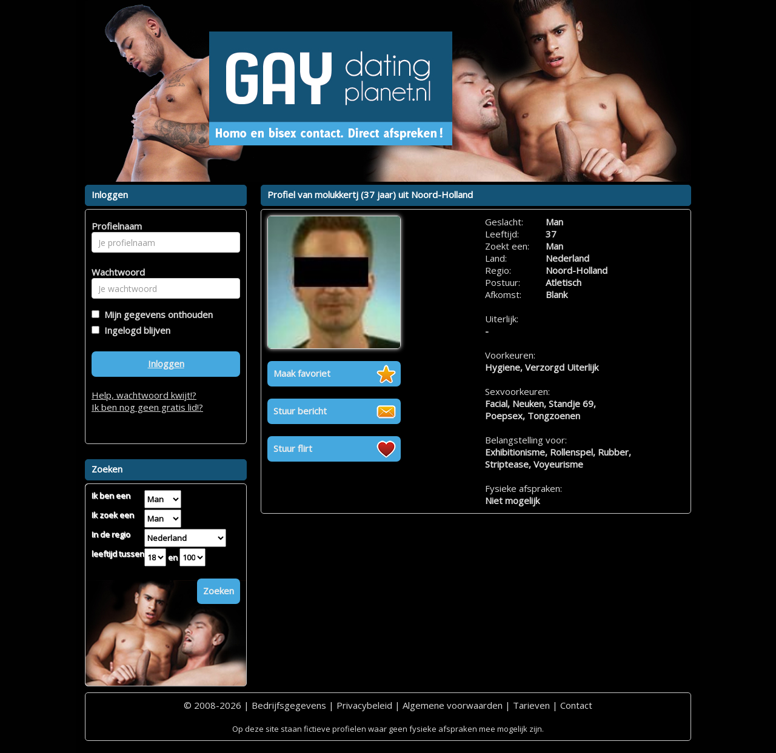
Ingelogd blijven (134, 330)
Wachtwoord (115, 272)
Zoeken (218, 591)
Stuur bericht (300, 411)
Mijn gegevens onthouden (156, 314)
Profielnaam (115, 226)
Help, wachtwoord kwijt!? (144, 395)
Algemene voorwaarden (453, 705)
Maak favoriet (301, 373)
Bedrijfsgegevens (289, 705)
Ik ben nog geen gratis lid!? (147, 407)
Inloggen (166, 363)
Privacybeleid (364, 705)
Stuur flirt (292, 448)
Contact (576, 705)
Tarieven (531, 705)
